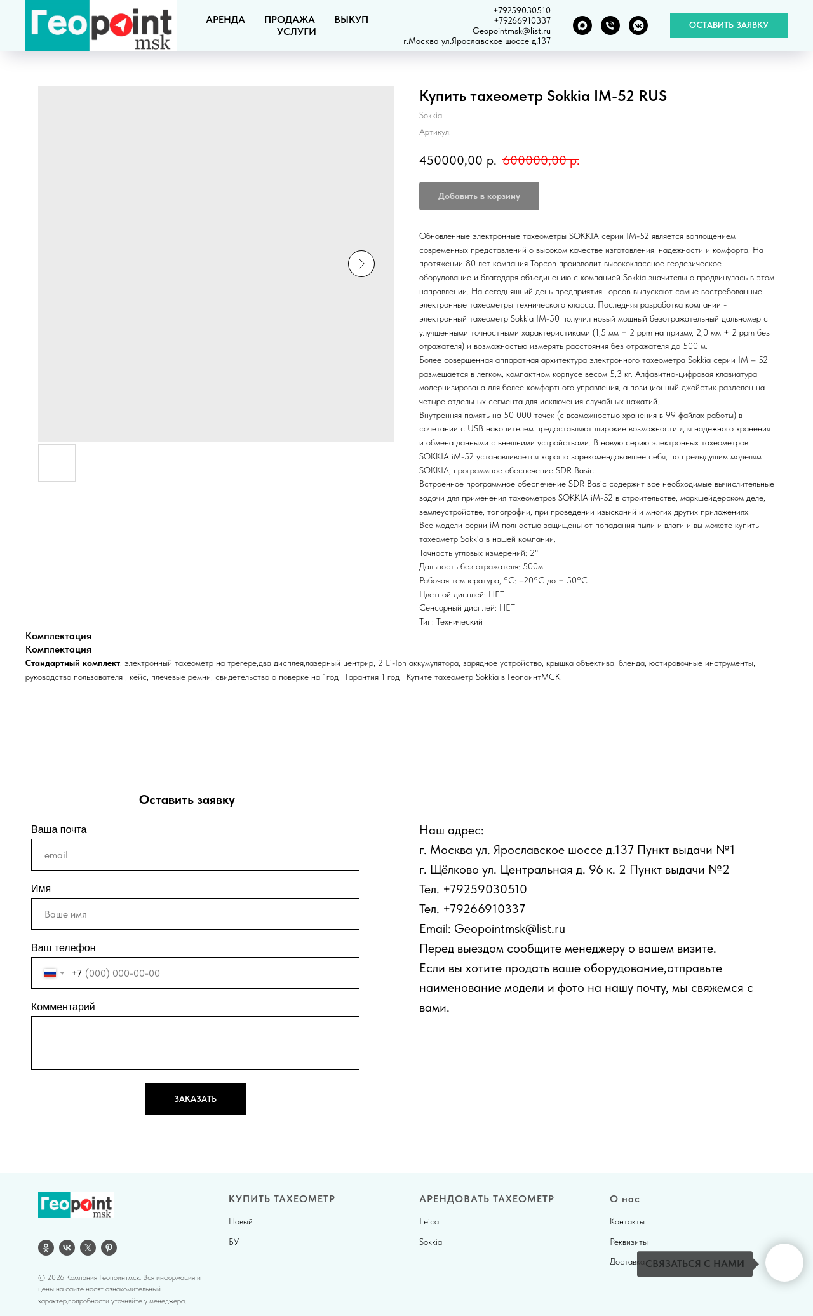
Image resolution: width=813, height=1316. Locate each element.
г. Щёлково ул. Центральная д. (502, 869)
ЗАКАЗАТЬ (195, 1099)
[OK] (46, 1248)
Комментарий (63, 1006)
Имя (41, 888)
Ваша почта (58, 829)
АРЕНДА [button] (225, 19)
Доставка (627, 1261)
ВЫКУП (351, 19)
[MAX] (582, 25)
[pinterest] (109, 1248)
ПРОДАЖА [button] (289, 19)
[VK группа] (638, 25)
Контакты (627, 1221)
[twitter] (88, 1248)
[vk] (67, 1248)
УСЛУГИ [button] (296, 31)
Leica (429, 1221)
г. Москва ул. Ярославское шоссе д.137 (526, 849)
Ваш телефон (63, 947)
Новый (241, 1221)
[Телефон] (610, 25)
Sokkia (430, 1242)
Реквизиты (629, 1242)
